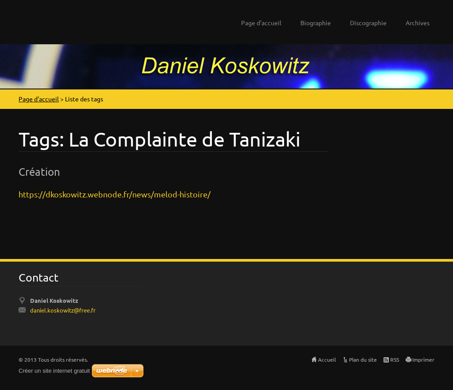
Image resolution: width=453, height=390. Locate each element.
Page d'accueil (261, 23)
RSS (394, 359)
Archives (418, 23)
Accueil (327, 359)
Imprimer (423, 359)
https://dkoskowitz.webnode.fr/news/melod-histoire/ (115, 194)
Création (39, 171)
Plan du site (363, 359)
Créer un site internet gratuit (54, 370)
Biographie (315, 23)
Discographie (368, 23)
